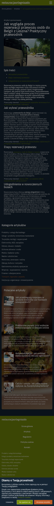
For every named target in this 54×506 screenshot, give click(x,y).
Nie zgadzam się (24, 502)
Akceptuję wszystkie (43, 502)
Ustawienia (9, 502)
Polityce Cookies (24, 497)
